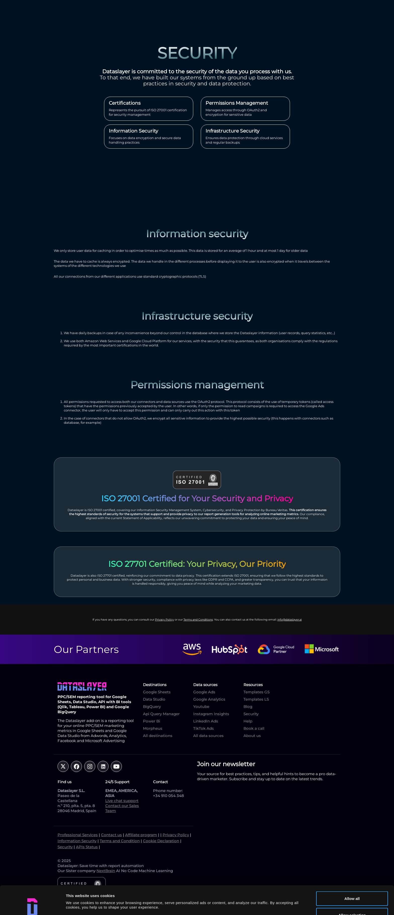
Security (251, 713)
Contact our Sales (122, 805)
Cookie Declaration (161, 840)
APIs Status (87, 846)
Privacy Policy (164, 619)
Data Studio (154, 699)
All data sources (208, 735)
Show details (263, 893)
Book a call (253, 728)
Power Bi (151, 721)
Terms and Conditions (198, 619)
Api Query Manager (161, 713)
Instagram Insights (211, 713)
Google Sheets (157, 692)
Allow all (352, 869)
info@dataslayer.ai (289, 619)
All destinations (157, 735)
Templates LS (256, 699)
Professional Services (78, 834)
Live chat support (121, 800)
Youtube (201, 706)
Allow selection (352, 885)
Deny (352, 901)
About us (252, 735)
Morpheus (152, 728)
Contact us (111, 834)
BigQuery (152, 706)
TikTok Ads (203, 728)
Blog (247, 706)
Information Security (77, 840)
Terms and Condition (120, 840)
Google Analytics (209, 699)
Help (247, 721)
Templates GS (256, 692)
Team (110, 810)
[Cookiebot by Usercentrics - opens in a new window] (33, 905)
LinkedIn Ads (205, 721)
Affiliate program (141, 834)
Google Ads (204, 692)
